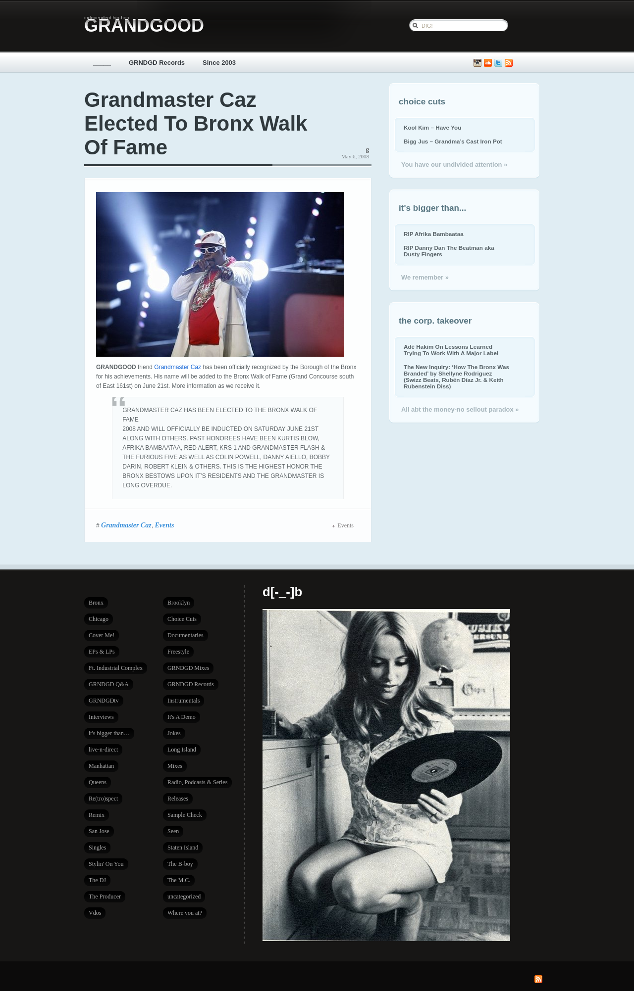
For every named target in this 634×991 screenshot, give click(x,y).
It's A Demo (181, 716)
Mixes (174, 765)
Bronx (96, 602)
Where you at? (184, 912)
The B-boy (180, 863)
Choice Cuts (182, 618)
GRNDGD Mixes (188, 667)
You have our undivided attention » (454, 164)
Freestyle (178, 651)
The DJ (97, 880)
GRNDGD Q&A (109, 684)
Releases (177, 798)
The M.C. (178, 880)
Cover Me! (101, 635)
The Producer (105, 896)
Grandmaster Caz (177, 367)
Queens (97, 782)
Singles (97, 847)
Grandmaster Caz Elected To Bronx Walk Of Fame (195, 123)
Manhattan (101, 765)
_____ (102, 62)
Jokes (174, 733)
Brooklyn (178, 602)
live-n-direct (103, 749)
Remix (97, 814)
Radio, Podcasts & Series (197, 782)
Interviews (101, 716)
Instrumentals (183, 700)
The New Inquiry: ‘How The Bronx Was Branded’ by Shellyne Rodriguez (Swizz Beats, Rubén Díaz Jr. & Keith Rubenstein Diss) (456, 376)
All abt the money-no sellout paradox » (460, 409)
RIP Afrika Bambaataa (434, 234)
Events (164, 525)
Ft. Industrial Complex (116, 667)
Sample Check (184, 814)
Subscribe (509, 63)
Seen (173, 831)
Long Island (181, 749)
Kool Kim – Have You (432, 127)
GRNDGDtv (104, 700)
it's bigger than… (109, 733)
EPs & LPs (102, 651)
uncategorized (184, 896)
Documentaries (185, 635)
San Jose (99, 831)
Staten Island (182, 847)
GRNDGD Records (157, 62)
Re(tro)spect (103, 798)
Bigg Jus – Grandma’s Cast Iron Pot (453, 141)
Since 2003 (219, 62)
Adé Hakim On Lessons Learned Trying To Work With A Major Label (451, 349)
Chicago (98, 618)
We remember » (425, 277)
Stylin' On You (106, 863)
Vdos (95, 912)
